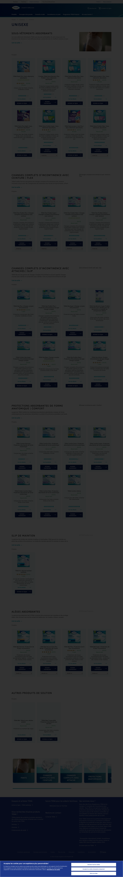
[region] (61, 869)
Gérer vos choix (93, 873)
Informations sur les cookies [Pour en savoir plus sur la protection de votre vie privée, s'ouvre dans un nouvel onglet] (53, 869)
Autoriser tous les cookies (93, 864)
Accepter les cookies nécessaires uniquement (94, 869)
